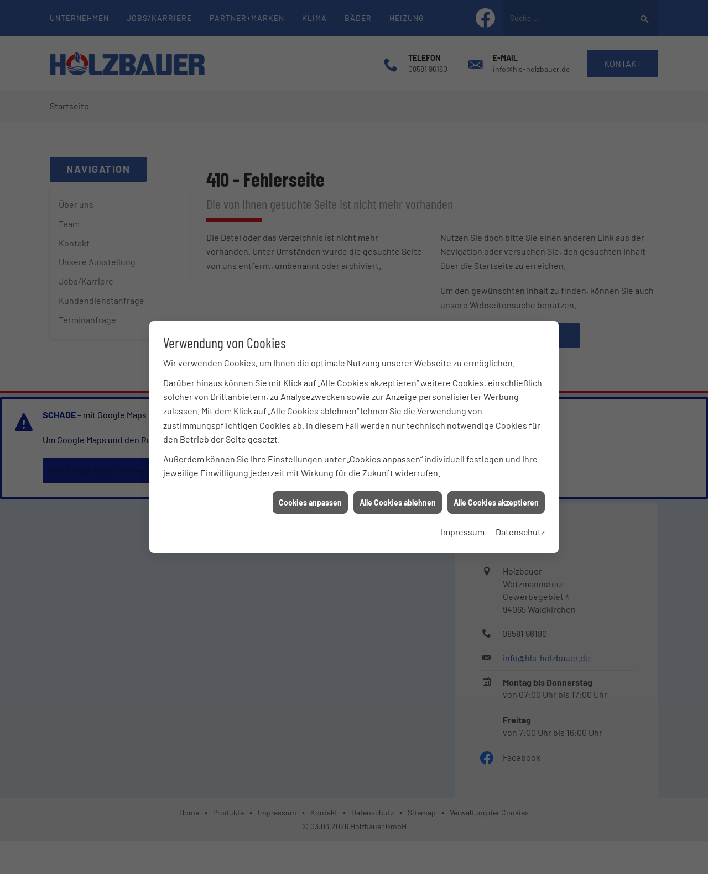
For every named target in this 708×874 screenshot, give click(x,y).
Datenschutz (520, 525)
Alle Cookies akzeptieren (496, 496)
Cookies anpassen (310, 496)
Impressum (463, 525)
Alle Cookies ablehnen (398, 496)
